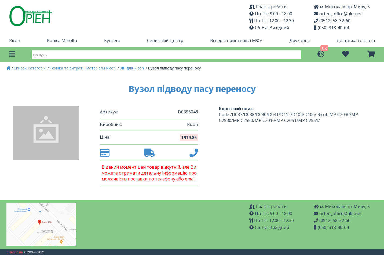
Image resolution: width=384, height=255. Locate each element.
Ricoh (14, 40)
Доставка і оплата (356, 40)
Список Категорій (30, 68)
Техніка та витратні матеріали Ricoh (83, 68)
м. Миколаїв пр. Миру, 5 (342, 7)
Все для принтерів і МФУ (236, 40)
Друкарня (299, 40)
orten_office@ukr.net (338, 14)
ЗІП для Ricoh (132, 68)
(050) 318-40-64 (331, 28)
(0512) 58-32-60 (332, 21)
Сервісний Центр (165, 40)
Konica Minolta (62, 40)
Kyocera (112, 40)
